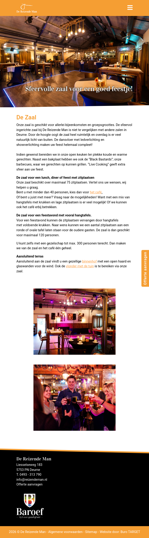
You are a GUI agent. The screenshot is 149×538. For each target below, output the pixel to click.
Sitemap (91, 532)
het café (96, 192)
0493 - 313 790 (30, 475)
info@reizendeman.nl (31, 480)
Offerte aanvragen (145, 268)
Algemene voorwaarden (65, 532)
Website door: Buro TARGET (120, 532)
